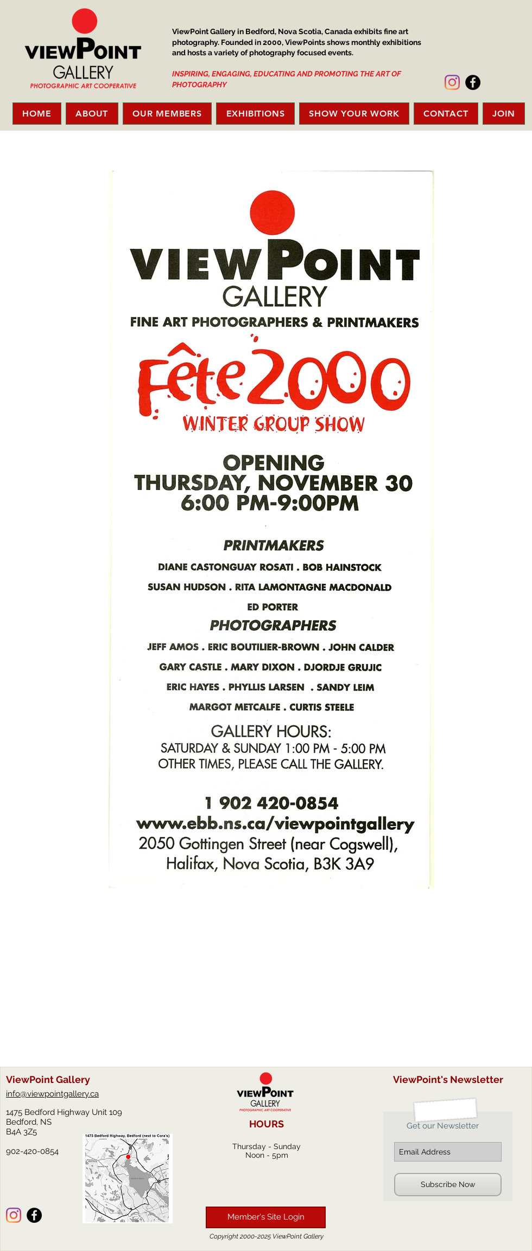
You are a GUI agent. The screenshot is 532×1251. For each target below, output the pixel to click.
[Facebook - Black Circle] (472, 82)
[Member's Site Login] (266, 1217)
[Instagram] (452, 82)
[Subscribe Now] (448, 1184)
